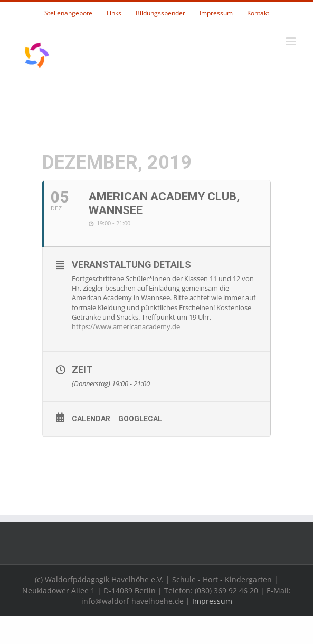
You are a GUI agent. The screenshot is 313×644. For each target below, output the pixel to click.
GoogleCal (140, 419)
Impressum (212, 601)
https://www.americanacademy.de (126, 326)
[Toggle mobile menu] (291, 41)
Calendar (91, 419)
